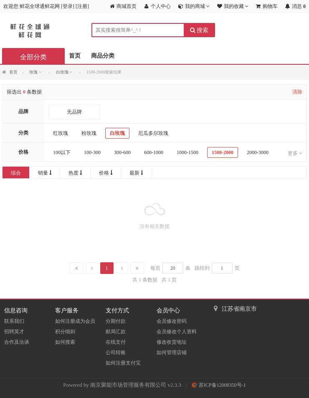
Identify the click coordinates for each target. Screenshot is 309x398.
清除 (297, 92)
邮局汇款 (116, 332)
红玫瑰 (60, 133)
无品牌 (74, 112)
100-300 (92, 152)
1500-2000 (222, 152)
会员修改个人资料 (177, 332)
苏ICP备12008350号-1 (219, 385)
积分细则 (65, 332)
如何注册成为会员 (75, 321)
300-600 (122, 152)
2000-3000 (257, 152)
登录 (68, 6)
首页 (75, 56)
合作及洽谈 (16, 342)
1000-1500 (187, 152)
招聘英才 (14, 332)
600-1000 (153, 152)
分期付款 (116, 321)
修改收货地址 (172, 342)
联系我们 (14, 321)
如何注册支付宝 (123, 363)
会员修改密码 (172, 321)
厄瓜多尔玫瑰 (153, 133)
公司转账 (116, 352)
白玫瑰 (117, 133)
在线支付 (116, 342)
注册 (82, 6)
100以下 (62, 152)
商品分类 (102, 56)
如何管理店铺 (172, 352)
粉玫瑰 (88, 133)
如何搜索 (65, 342)
